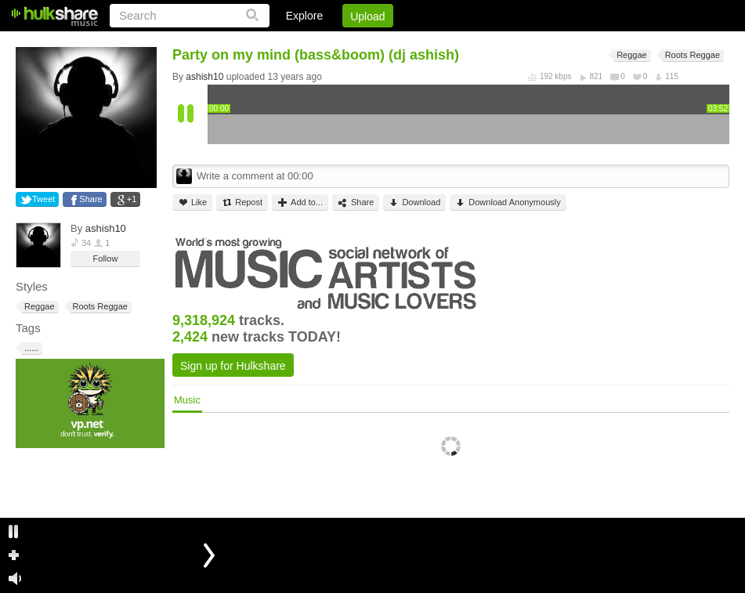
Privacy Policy (642, 43)
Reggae (38, 307)
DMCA (568, 43)
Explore (304, 15)
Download (414, 202)
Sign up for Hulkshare (233, 366)
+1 (132, 199)
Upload (367, 16)
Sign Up (462, 43)
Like (192, 202)
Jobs (517, 43)
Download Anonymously (507, 202)
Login (405, 43)
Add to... (300, 202)
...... (30, 348)
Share (90, 199)
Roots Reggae (99, 307)
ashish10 (105, 228)
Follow (105, 258)
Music (187, 400)
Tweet (43, 199)
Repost (242, 202)
